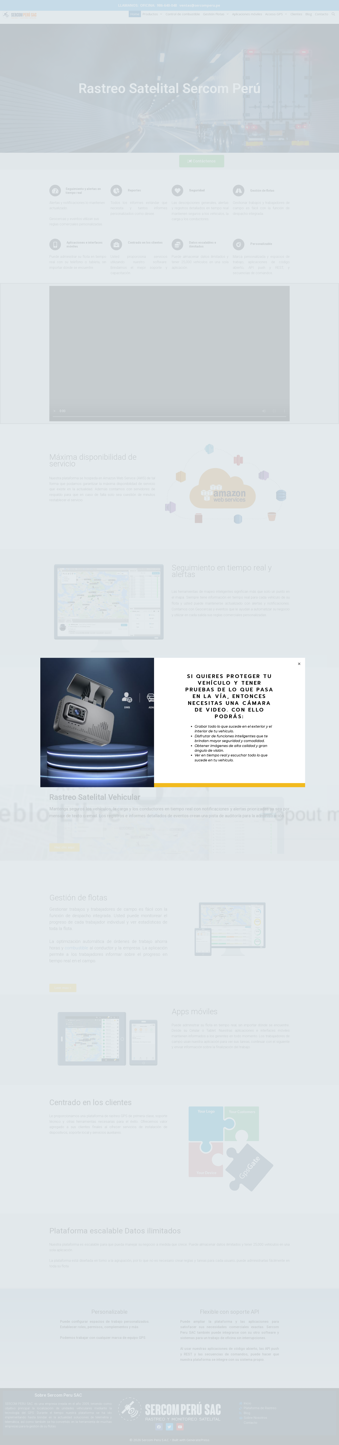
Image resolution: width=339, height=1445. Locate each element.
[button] (299, 663)
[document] (169, 722)
